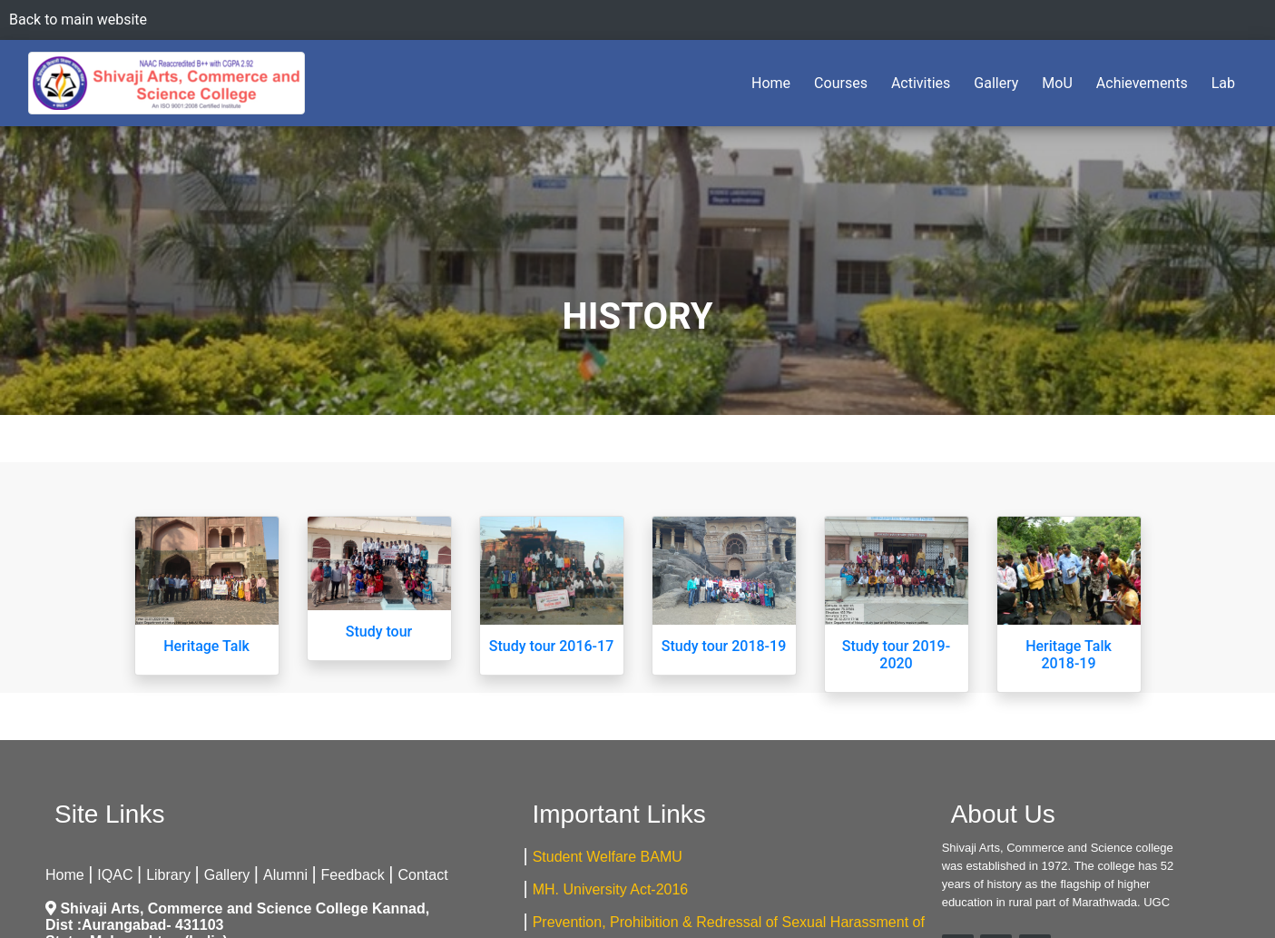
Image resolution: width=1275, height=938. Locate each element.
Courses (841, 83)
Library (168, 875)
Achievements (1142, 83)
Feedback (353, 875)
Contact (423, 875)
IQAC (114, 875)
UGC (1156, 902)
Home (774, 82)
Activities (920, 83)
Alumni (285, 875)
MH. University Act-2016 (611, 889)
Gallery (996, 83)
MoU (1057, 83)
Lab (1223, 83)
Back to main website (78, 19)
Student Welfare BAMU (607, 856)
